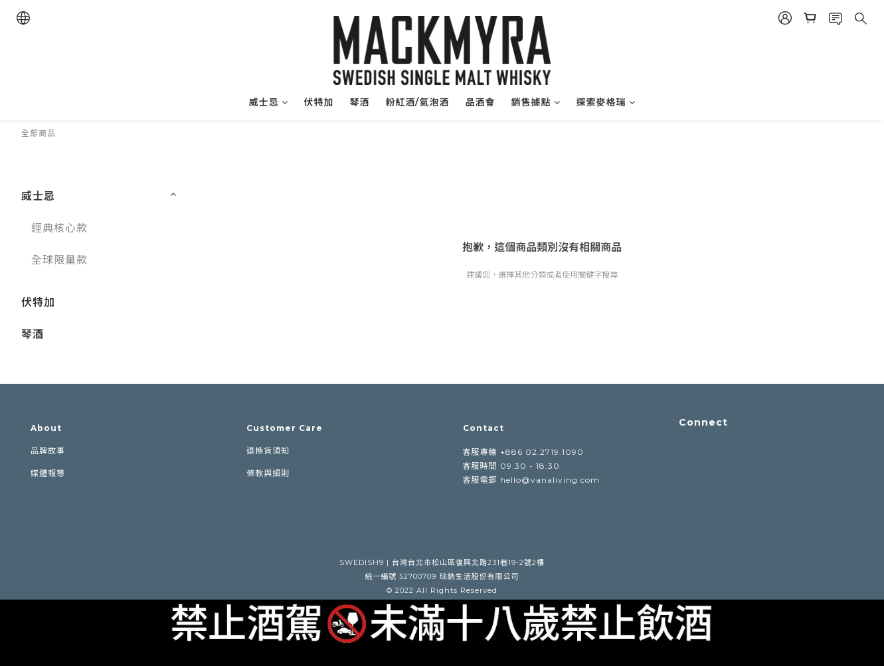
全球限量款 (59, 260)
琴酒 (360, 102)
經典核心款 (59, 228)
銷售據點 (536, 102)
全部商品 (38, 133)
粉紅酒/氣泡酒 (418, 102)
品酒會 (480, 102)
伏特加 (319, 102)
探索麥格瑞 (606, 102)
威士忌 (268, 102)
